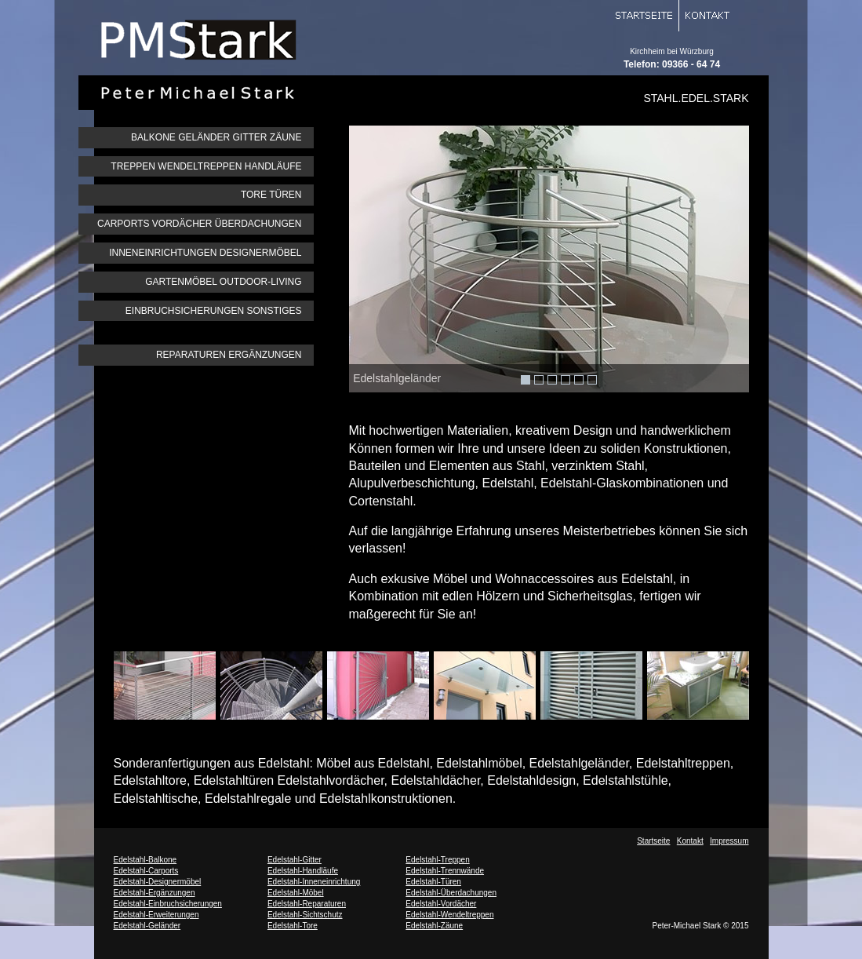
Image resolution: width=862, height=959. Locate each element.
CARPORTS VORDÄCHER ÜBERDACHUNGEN (199, 223)
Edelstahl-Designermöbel (158, 881)
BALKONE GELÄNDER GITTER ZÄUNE (216, 137)
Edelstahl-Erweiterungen (156, 914)
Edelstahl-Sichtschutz (305, 914)
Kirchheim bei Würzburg (672, 51)
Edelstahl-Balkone (145, 859)
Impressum (729, 841)
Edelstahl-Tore (292, 925)
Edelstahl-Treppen (437, 859)
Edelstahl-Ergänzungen (154, 892)
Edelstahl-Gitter (294, 859)
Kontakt (690, 841)
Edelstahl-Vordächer (441, 903)
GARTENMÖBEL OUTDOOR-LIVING (223, 281)
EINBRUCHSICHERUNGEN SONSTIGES (213, 310)
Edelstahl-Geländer (147, 925)
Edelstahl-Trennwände (445, 870)
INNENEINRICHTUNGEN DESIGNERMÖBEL (205, 252)
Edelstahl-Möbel (295, 892)
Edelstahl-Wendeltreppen (449, 914)
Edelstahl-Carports (146, 870)
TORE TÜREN (271, 194)
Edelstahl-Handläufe (302, 870)
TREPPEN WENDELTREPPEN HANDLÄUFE (206, 166)
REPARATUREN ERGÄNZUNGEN (229, 354)
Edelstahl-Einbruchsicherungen (168, 903)
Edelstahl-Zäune (434, 925)
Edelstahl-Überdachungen (451, 892)
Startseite (653, 841)
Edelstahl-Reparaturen (306, 903)
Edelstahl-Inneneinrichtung (313, 881)
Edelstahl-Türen (433, 881)
